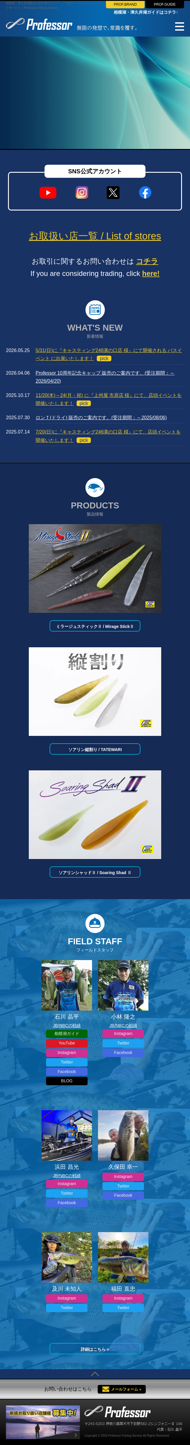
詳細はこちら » (95, 1349)
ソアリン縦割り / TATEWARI (95, 749)
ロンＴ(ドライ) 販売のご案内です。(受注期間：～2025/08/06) (101, 417)
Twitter (67, 1062)
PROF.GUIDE (164, 4)
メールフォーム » (126, 1389)
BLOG (67, 1080)
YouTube (66, 1043)
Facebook (67, 1071)
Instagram (67, 1052)
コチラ (147, 261)
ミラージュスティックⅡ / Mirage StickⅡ (95, 626)
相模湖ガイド (66, 1033)
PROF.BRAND (125, 4)
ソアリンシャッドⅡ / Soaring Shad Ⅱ (95, 872)
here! (151, 273)
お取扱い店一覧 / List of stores (95, 235)
